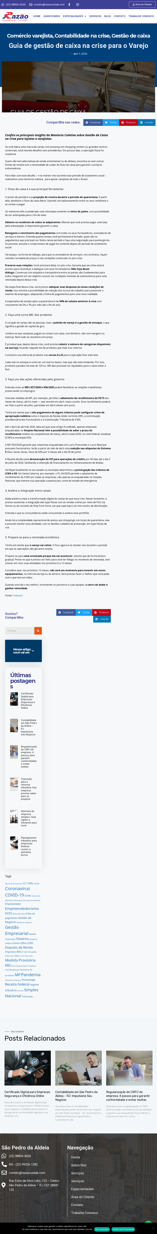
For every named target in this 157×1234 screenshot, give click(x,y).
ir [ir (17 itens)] (23, 951)
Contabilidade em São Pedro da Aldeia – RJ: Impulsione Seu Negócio (76, 1096)
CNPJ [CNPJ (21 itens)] (30, 883)
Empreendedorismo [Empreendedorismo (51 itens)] (22, 908)
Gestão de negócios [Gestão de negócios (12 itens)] (24, 922)
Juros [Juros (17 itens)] (34, 951)
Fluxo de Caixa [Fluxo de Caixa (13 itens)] (19, 914)
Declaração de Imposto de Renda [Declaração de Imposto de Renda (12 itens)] (27, 900)
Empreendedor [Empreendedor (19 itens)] (13, 903)
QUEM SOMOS (51, 16)
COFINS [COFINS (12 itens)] (36, 883)
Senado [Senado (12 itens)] (20, 990)
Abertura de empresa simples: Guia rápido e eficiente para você (29, 818)
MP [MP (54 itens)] (17, 974)
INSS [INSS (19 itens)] (19, 951)
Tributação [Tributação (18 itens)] (27, 996)
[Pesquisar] (38, 631)
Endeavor (18, 595)
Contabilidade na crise (82, 35)
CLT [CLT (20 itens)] (25, 883)
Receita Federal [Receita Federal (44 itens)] (17, 984)
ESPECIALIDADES (74, 16)
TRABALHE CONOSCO (141, 16)
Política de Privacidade (123, 1229)
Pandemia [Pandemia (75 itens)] (30, 974)
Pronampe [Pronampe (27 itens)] (28, 980)
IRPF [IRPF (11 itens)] (25, 952)
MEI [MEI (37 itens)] (8, 965)
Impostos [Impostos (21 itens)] (10, 951)
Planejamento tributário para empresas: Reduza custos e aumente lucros (29, 846)
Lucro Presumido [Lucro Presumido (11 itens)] (26, 956)
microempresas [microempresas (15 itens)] (12, 969)
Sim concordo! (102, 1229)
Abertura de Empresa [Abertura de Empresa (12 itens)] (13, 883)
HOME (36, 16)
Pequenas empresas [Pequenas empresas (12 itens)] (13, 980)
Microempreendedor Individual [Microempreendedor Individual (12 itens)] (24, 966)
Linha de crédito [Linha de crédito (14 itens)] (12, 955)
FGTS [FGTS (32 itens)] (8, 913)
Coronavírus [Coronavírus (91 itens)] (17, 888)
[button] (93, 122)
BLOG (107, 16)
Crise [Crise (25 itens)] (27, 895)
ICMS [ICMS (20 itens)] (30, 943)
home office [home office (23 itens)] (20, 943)
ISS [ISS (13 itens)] (29, 952)
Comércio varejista (29, 35)
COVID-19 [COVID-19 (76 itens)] (14, 895)
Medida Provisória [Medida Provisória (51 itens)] (20, 960)
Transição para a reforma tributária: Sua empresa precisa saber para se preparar (28, 789)
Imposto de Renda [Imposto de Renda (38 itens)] (19, 947)
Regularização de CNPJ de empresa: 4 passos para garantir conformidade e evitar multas (29, 756)
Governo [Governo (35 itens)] (22, 939)
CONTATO (119, 16)
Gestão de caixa (131, 35)
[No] (153, 1228)
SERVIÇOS (95, 16)
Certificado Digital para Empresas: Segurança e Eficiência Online (28, 700)
